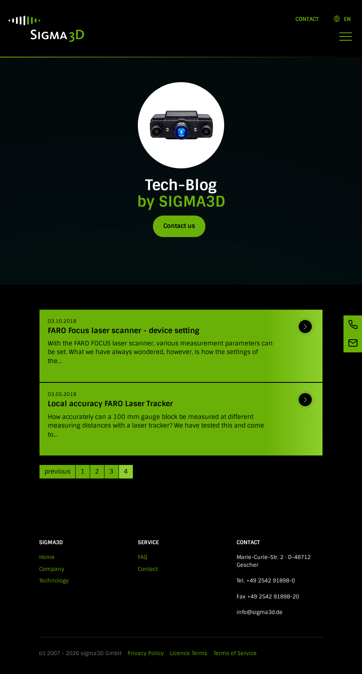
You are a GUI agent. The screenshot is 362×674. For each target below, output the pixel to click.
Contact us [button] (179, 226)
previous (57, 471)
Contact (307, 19)
